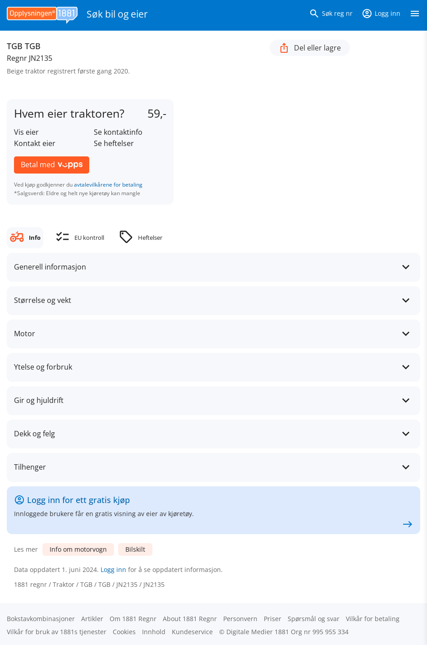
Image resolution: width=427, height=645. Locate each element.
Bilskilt (135, 549)
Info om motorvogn (78, 549)
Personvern (240, 618)
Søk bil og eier (117, 14)
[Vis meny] (414, 15)
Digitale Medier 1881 (257, 631)
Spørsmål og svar (314, 618)
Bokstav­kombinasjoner (41, 618)
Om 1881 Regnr (133, 618)
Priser (272, 618)
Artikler (92, 618)
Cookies (124, 631)
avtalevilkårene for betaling (108, 184)
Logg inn (113, 569)
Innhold (153, 631)
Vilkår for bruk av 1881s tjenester (56, 631)
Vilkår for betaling (372, 618)
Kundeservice (192, 631)
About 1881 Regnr (190, 618)
